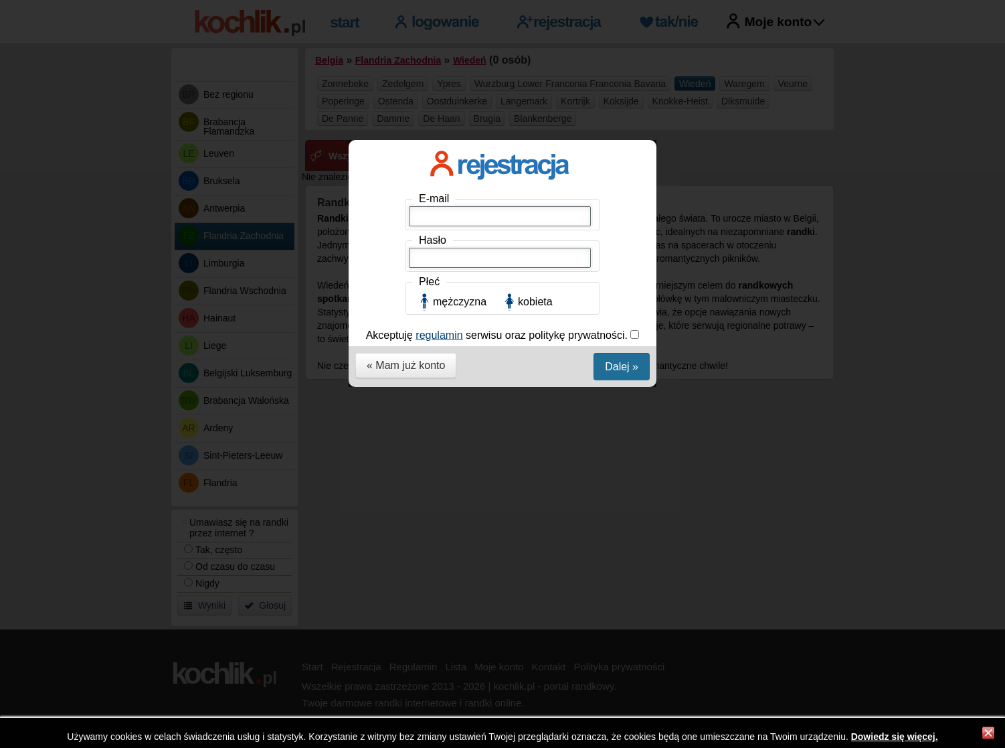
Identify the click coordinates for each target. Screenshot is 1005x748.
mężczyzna (459, 301)
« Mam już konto (406, 365)
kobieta (535, 301)
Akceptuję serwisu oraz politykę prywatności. (498, 335)
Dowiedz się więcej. (894, 736)
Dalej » (621, 366)
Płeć (429, 281)
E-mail (434, 198)
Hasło (432, 240)
